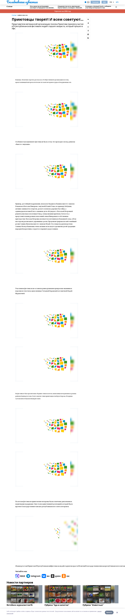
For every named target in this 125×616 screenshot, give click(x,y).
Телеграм (95, 2)
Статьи (14, 15)
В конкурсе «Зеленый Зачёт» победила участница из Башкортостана (98, 7)
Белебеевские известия (22, 1)
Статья (9, 7)
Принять (109, 612)
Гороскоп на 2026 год (62, 11)
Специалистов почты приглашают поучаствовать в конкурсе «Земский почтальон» (70, 7)
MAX (104, 2)
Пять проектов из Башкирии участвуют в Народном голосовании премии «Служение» (42, 7)
